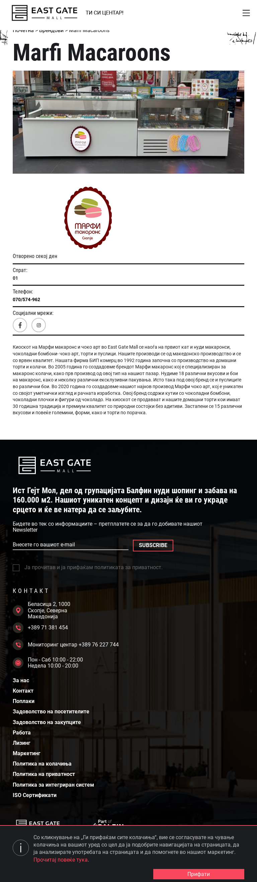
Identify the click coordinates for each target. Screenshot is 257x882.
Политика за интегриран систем (53, 785)
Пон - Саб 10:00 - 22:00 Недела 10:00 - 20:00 (48, 663)
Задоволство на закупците (47, 722)
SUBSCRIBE (153, 545)
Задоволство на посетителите (51, 712)
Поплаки (23, 701)
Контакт (23, 691)
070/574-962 (26, 299)
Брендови (51, 30)
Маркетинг (26, 754)
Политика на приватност (44, 774)
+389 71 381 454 (40, 627)
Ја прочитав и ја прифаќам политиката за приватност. (88, 567)
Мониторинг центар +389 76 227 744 (66, 644)
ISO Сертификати (35, 795)
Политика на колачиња (42, 764)
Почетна (23, 30)
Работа (22, 733)
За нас (21, 681)
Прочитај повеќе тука (60, 860)
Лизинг (21, 743)
